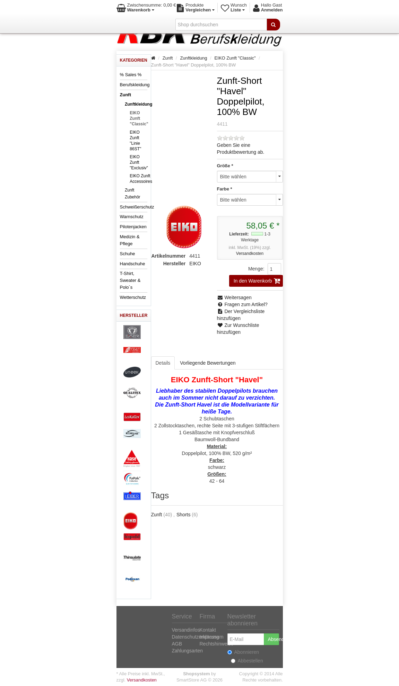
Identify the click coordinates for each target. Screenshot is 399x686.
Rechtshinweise (217, 644)
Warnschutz (132, 216)
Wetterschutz (133, 297)
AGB (177, 644)
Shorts (183, 514)
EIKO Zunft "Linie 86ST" (135, 140)
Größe (223, 165)
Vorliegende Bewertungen (207, 363)
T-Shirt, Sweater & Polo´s (130, 280)
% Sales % (131, 74)
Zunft (125, 94)
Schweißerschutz (137, 207)
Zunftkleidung (138, 104)
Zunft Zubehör (132, 193)
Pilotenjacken (133, 226)
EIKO (195, 263)
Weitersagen (234, 297)
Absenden (273, 639)
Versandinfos (186, 630)
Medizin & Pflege (130, 240)
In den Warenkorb (257, 280)
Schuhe (127, 253)
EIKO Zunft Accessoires (141, 178)
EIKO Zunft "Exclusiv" (139, 162)
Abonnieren (243, 652)
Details (163, 363)
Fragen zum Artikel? (242, 304)
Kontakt (208, 630)
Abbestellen (247, 660)
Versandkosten (249, 253)
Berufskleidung (135, 84)
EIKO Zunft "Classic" (139, 118)
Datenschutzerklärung (195, 637)
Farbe (223, 188)
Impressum (212, 637)
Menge (255, 268)
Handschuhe (132, 263)
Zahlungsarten (187, 650)
